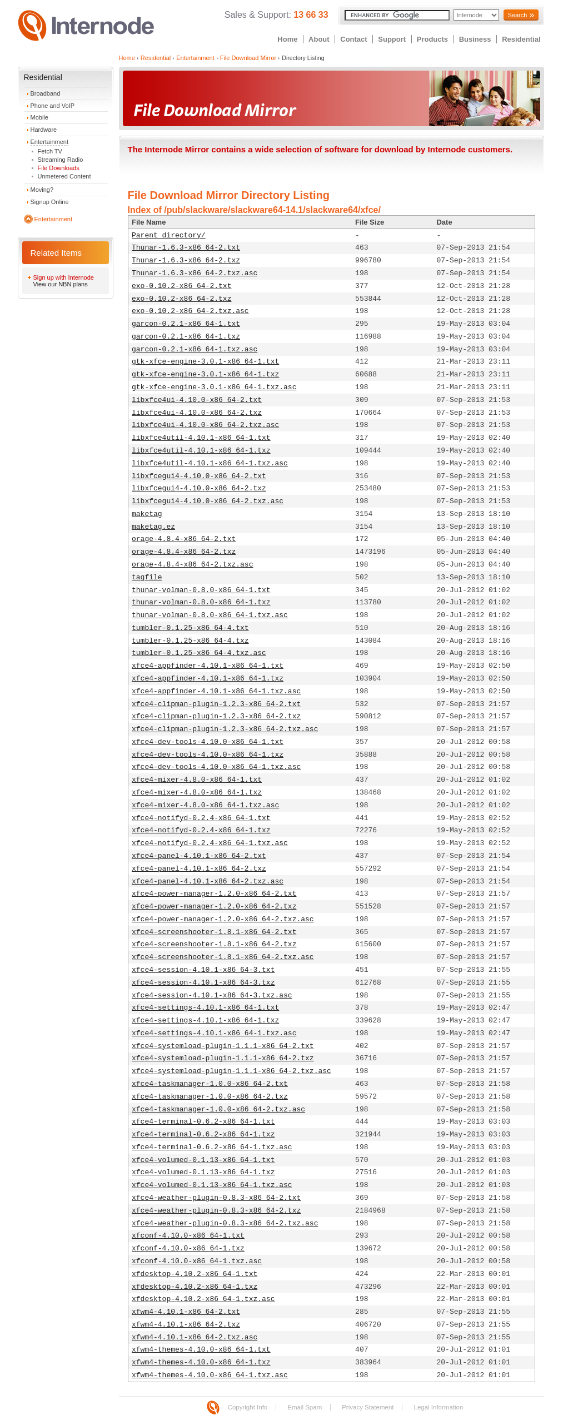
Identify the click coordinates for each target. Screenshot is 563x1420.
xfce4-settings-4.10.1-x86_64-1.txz (205, 1020)
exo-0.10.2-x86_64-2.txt (181, 286)
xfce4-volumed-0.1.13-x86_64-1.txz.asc (212, 1185)
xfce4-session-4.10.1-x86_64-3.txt (203, 970)
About (319, 39)
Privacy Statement (367, 1407)
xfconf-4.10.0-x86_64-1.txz (188, 1248)
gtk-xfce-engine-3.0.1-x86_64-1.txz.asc (214, 387)
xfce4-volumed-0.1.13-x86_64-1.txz (203, 1172)
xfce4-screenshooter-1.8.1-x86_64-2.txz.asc (223, 957)
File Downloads (58, 168)
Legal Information (438, 1407)
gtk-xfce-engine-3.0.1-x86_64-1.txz (205, 374)
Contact (353, 39)
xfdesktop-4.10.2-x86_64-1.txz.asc (203, 1299)
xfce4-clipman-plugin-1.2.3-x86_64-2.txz (216, 716)
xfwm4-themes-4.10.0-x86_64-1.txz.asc (210, 1375)
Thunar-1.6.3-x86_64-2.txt (186, 248)
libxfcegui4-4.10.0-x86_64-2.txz (199, 488)
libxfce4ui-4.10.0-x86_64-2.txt (197, 400)
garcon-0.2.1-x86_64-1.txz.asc (194, 349)
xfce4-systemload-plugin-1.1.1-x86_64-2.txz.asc (231, 1071)
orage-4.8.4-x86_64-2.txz (184, 552)
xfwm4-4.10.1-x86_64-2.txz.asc (194, 1337)
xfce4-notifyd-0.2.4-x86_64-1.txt (201, 818)
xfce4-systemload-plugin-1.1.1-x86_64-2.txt (223, 1046)
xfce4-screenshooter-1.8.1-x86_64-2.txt (214, 932)
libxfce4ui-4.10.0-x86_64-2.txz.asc (205, 425)
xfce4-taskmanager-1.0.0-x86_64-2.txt (210, 1084)
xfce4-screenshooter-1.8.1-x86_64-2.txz (214, 944)
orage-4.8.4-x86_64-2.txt (184, 539)
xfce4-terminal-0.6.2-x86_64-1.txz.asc (212, 1147)
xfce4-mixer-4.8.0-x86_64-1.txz (197, 792)
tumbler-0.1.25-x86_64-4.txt (190, 628)
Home (287, 39)
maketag (147, 514)
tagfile (147, 577)
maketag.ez (153, 527)
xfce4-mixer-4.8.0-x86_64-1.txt (197, 780)
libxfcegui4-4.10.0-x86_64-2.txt (199, 476)
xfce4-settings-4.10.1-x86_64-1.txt (205, 1008)
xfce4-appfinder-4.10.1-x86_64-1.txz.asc (216, 691)
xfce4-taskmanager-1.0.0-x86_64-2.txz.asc (218, 1109)
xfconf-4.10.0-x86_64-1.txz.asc (197, 1261)
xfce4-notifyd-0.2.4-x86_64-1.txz (201, 830)
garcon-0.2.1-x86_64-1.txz (186, 336)
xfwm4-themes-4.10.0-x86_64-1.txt (201, 1349)
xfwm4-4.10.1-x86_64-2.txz (186, 1324)
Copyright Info (248, 1407)
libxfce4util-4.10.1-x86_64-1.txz (201, 450)
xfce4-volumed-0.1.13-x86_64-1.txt (203, 1160)
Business (475, 39)
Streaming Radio (60, 159)
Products (432, 39)
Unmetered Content (64, 176)
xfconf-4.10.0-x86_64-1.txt (188, 1236)
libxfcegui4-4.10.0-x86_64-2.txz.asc (207, 501)
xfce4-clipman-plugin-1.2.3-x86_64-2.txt (216, 704)
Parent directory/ (169, 235)
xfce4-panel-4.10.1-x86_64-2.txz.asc (207, 881)
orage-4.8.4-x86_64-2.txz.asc (192, 564)
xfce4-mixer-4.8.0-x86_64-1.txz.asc (205, 805)
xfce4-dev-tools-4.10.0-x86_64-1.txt (207, 742)
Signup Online (50, 201)
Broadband (46, 93)
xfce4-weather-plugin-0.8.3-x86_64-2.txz (216, 1210)
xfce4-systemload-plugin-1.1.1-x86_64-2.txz (223, 1058)
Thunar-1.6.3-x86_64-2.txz (186, 260)
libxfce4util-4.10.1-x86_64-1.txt (201, 438)
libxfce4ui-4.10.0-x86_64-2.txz (197, 413)
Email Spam (304, 1407)
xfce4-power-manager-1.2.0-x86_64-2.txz (214, 906)
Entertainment (49, 141)
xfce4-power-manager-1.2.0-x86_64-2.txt (214, 894)
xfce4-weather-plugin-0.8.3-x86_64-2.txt (216, 1198)
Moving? (42, 189)
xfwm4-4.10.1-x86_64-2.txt (186, 1312)
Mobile (39, 117)
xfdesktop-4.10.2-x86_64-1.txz (194, 1287)
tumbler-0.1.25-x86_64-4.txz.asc (199, 653)
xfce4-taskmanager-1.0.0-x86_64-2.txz (210, 1097)
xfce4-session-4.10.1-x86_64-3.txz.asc (212, 995)
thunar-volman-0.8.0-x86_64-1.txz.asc (210, 615)
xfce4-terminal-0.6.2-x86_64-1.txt (203, 1122)
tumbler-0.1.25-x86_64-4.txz (190, 641)
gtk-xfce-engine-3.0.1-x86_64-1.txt (205, 362)
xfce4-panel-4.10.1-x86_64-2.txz (199, 869)
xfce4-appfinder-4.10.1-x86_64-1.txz (207, 678)
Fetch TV (50, 151)
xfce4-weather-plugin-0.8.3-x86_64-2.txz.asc (225, 1223)
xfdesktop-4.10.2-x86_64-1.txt (194, 1274)
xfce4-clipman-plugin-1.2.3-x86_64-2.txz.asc (225, 729)
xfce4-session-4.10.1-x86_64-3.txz (203, 983)
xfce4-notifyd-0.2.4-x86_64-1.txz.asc (210, 843)
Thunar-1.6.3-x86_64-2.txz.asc (194, 273)
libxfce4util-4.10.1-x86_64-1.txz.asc (210, 463)
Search (517, 15)
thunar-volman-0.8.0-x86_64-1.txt (201, 590)
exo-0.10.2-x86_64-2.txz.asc (190, 311)
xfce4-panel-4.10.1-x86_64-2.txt (199, 856)
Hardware (44, 129)
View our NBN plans (60, 284)
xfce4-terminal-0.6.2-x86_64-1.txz (203, 1134)
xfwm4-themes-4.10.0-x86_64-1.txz (201, 1362)
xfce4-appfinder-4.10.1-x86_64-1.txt (207, 666)
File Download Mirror (248, 57)
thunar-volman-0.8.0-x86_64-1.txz (201, 602)
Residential (521, 39)
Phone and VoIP (53, 105)
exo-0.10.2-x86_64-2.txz (181, 299)
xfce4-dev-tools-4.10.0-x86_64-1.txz (207, 755)
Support (392, 39)
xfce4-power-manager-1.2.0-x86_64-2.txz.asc (223, 919)
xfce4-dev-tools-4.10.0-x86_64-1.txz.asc (216, 767)
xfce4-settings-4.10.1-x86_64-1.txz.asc (214, 1033)
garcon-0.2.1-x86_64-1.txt (186, 324)
